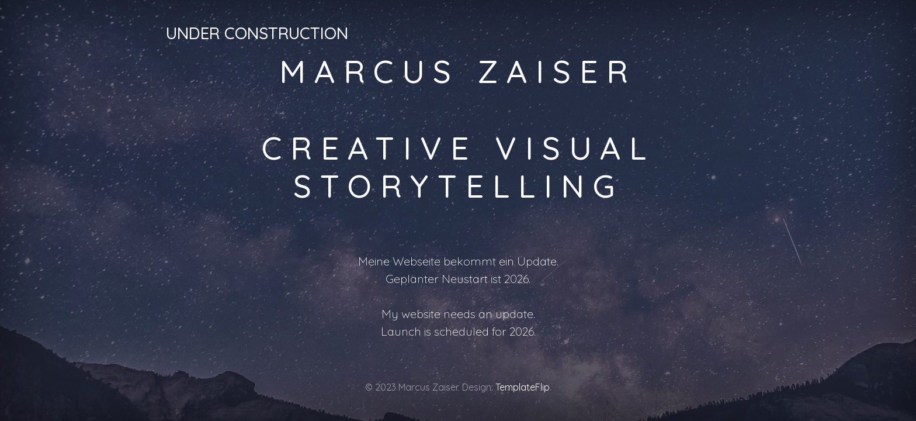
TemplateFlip (522, 387)
